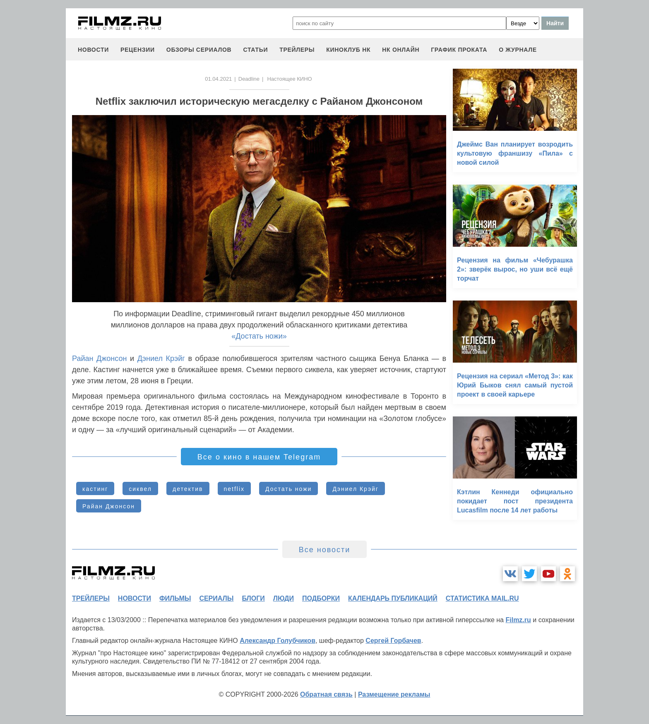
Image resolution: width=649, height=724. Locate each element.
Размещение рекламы (394, 694)
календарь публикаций (392, 598)
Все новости (325, 550)
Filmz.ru (518, 619)
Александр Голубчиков (277, 640)
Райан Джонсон (99, 358)
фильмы (175, 598)
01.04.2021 (218, 79)
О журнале (518, 49)
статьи (255, 49)
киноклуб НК (348, 49)
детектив (188, 489)
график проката (459, 49)
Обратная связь (326, 694)
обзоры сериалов (199, 49)
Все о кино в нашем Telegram (259, 457)
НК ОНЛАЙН (400, 49)
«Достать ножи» (259, 336)
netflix (234, 489)
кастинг (95, 489)
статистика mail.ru (482, 598)
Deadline (249, 79)
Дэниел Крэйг (161, 358)
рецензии (137, 49)
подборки (321, 598)
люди (283, 598)
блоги (253, 598)
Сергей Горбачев (393, 640)
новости (93, 49)
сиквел (140, 489)
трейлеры (297, 49)
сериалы (216, 598)
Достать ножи (288, 489)
